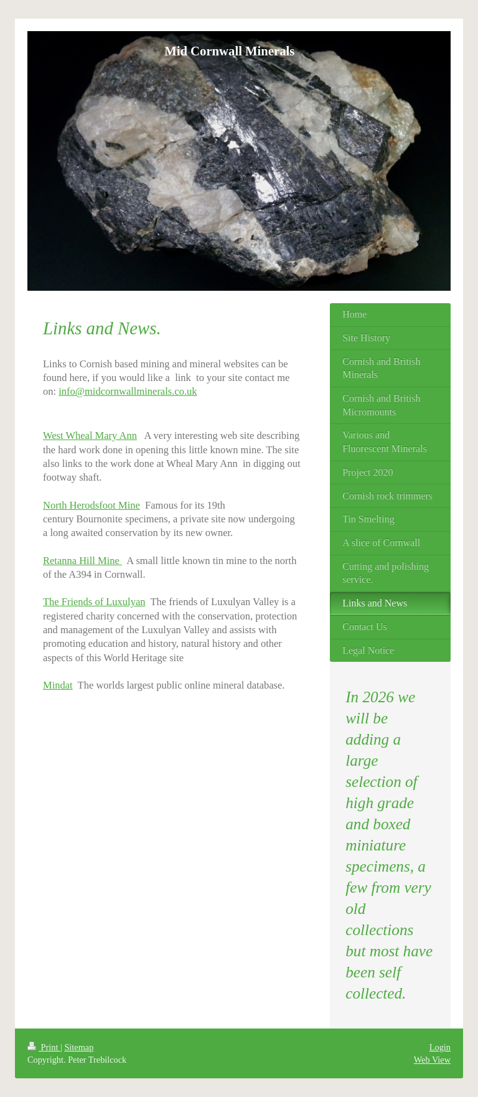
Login (440, 1047)
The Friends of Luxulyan (94, 602)
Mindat (58, 685)
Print (43, 1047)
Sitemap (78, 1047)
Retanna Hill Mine (82, 561)
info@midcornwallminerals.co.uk (128, 391)
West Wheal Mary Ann (90, 435)
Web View (432, 1060)
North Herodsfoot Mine (91, 505)
